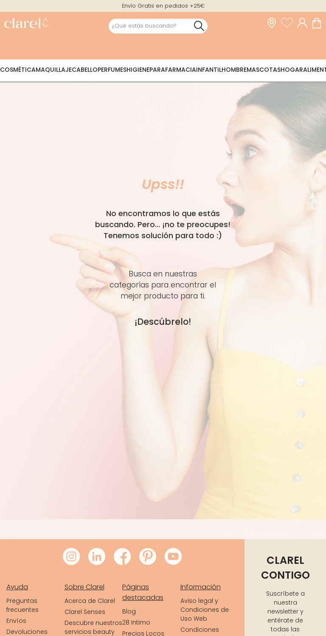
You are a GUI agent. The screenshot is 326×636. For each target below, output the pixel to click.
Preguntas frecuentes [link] (22, 605)
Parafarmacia (172, 69)
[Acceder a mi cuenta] (304, 23)
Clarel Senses (85, 612)
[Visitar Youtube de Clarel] (173, 557)
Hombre (234, 69)
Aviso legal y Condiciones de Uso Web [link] (204, 610)
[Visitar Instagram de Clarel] (71, 557)
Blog (129, 611)
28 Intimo (136, 622)
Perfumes (112, 69)
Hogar (292, 69)
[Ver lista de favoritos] (289, 23)
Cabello (85, 69)
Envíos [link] (16, 620)
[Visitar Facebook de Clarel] (122, 557)
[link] (26, 24)
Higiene (137, 69)
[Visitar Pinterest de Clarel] (147, 557)
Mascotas (264, 69)
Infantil (209, 69)
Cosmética (18, 69)
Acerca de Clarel (90, 601)
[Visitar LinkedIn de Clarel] (96, 557)
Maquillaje (54, 69)
